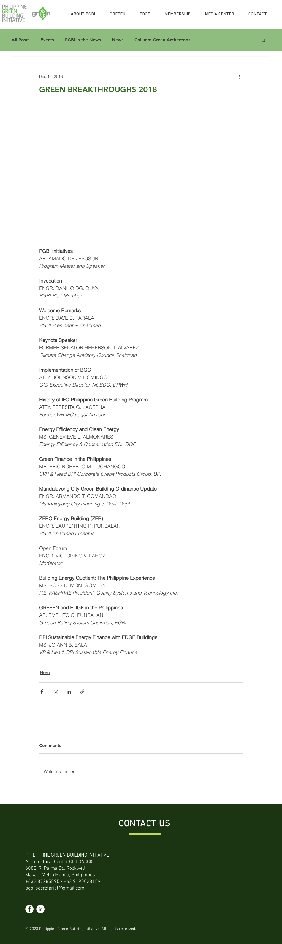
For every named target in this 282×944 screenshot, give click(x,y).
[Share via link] (82, 691)
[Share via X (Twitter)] (55, 691)
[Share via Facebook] (41, 691)
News (117, 39)
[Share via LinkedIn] (68, 691)
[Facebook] (29, 909)
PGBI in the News (83, 39)
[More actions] (239, 76)
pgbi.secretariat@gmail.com (54, 888)
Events (47, 39)
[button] (263, 40)
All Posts (20, 39)
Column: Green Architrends (162, 39)
